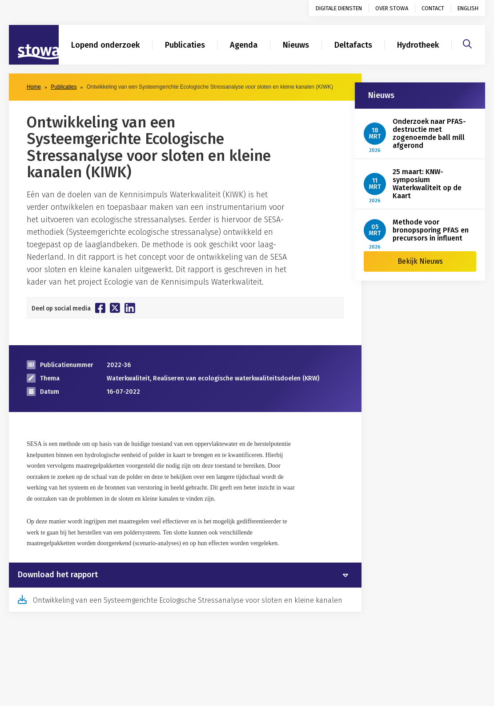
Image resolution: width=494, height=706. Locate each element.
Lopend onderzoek (105, 45)
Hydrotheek (418, 45)
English (468, 8)
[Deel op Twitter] (115, 308)
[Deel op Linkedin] (130, 308)
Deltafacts (353, 45)
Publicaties (185, 45)
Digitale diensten (339, 8)
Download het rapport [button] (58, 575)
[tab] (185, 575)
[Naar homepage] (34, 45)
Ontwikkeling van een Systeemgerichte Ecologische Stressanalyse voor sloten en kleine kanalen (187, 600)
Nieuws (296, 45)
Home (34, 87)
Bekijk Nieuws (420, 261)
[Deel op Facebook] (100, 308)
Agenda (243, 45)
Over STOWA (391, 8)
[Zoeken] (467, 43)
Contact (433, 8)
